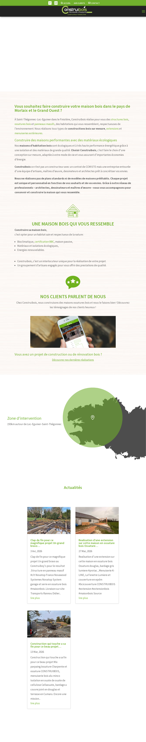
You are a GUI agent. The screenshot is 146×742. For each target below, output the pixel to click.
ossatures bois (23, 124)
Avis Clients (79, 3)
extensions (112, 128)
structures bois (119, 119)
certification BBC (44, 241)
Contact (95, 3)
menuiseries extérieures (28, 133)
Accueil (67, 3)
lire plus (35, 598)
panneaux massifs (44, 124)
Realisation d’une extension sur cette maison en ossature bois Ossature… (97, 543)
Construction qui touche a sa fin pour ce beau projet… (48, 645)
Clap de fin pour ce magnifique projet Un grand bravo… (47, 543)
